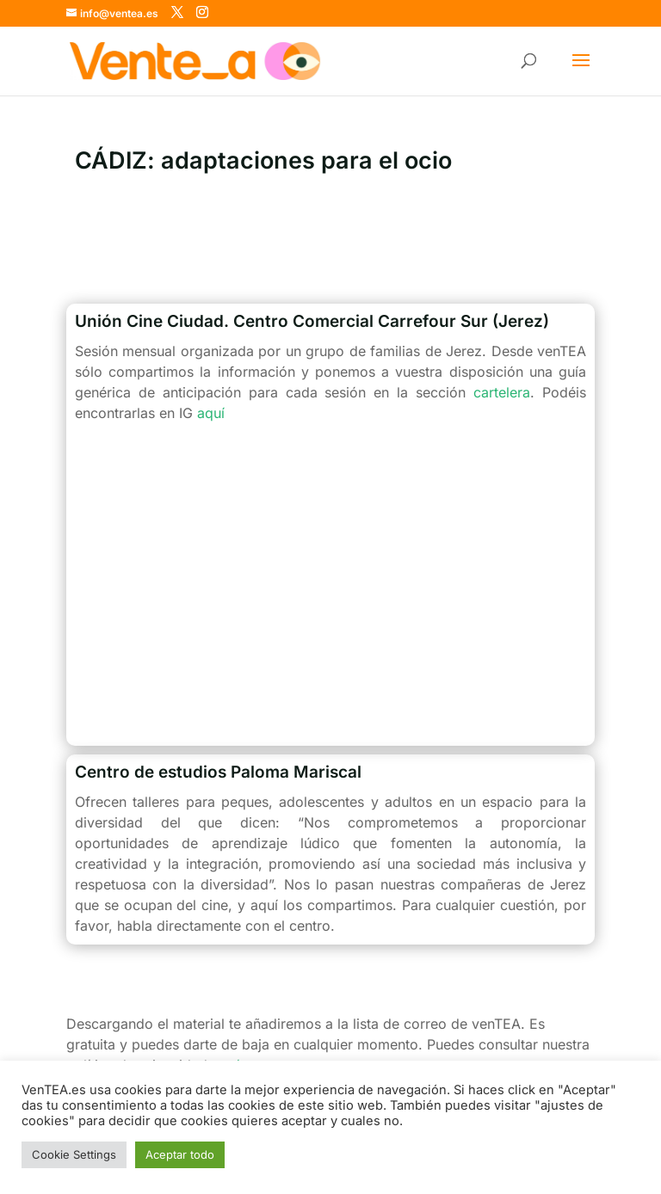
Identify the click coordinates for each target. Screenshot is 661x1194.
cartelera (501, 392)
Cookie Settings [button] (74, 1154)
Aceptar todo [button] (179, 1154)
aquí (211, 413)
